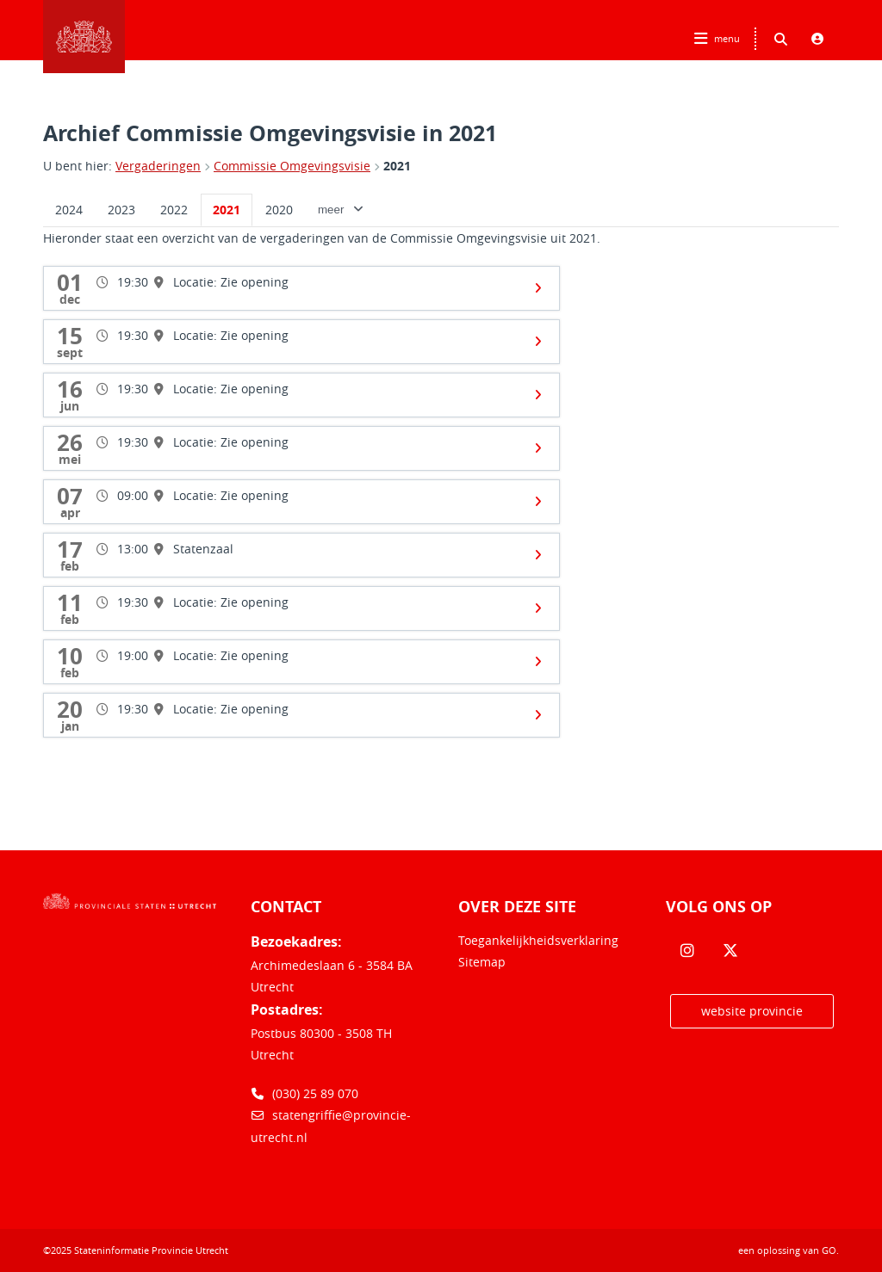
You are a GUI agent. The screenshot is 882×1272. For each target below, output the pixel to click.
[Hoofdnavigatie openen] (718, 38)
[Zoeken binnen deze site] (780, 38)
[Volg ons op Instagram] (687, 951)
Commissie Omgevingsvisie (292, 165)
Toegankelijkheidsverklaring (538, 940)
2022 (174, 209)
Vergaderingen (158, 165)
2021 (397, 165)
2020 (279, 209)
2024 (69, 209)
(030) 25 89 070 (304, 1093)
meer (341, 209)
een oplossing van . (788, 1250)
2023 (121, 209)
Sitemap (482, 962)
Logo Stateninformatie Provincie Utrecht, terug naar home (84, 36)
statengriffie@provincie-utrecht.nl (331, 1126)
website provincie (752, 1011)
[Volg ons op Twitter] (730, 951)
